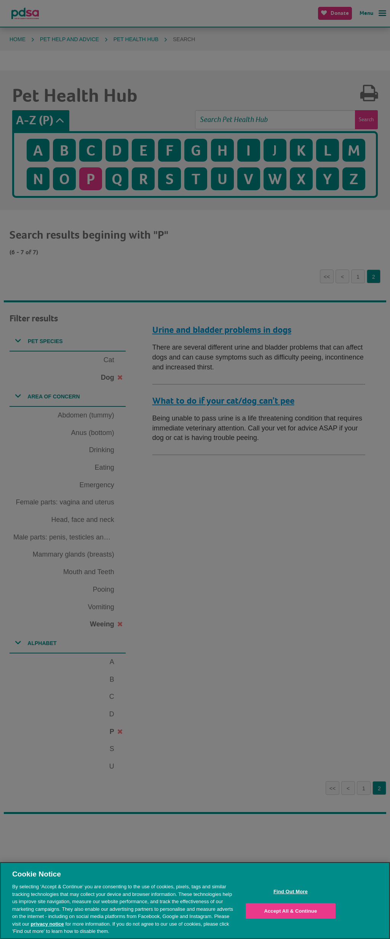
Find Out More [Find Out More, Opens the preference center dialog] (290, 891)
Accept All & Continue (290, 911)
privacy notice (47, 924)
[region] (195, 900)
